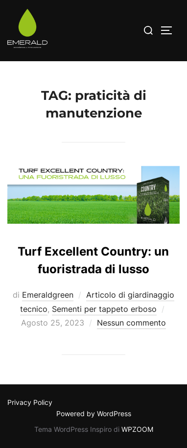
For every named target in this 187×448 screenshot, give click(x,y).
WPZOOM (137, 429)
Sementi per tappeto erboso (104, 309)
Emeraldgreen (47, 295)
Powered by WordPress (93, 413)
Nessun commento (131, 323)
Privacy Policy (29, 402)
